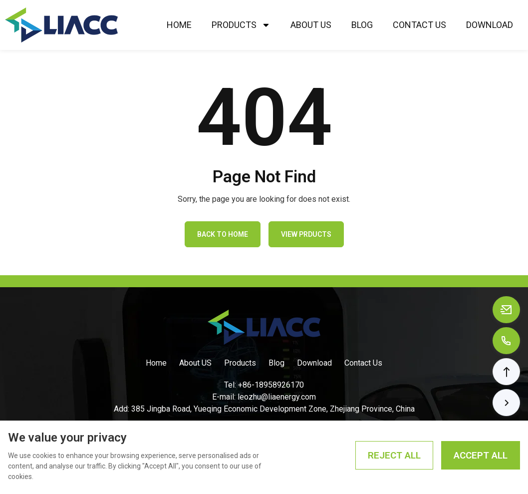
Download (489, 24)
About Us (310, 24)
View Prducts (306, 234)
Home (179, 24)
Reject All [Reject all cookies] (394, 455)
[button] (506, 371)
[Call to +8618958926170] (506, 340)
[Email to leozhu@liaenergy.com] (506, 309)
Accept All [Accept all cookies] (481, 455)
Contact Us (419, 24)
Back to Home (222, 234)
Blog (362, 24)
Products (241, 24)
